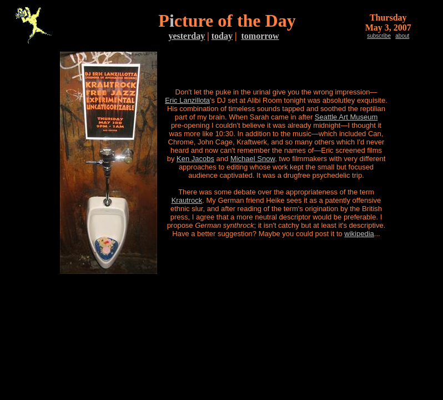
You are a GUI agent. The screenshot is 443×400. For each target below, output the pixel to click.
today (222, 36)
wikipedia (359, 233)
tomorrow (260, 36)
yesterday (186, 36)
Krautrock (187, 200)
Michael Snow (252, 158)
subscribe (379, 36)
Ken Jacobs (195, 158)
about (402, 36)
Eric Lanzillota (187, 100)
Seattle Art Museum (346, 117)
